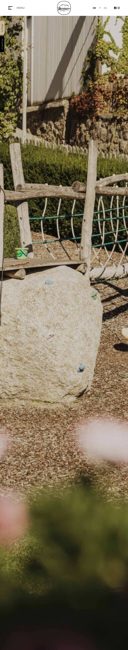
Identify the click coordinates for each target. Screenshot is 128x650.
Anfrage (2, 28)
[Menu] (10, 8)
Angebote (2, 44)
